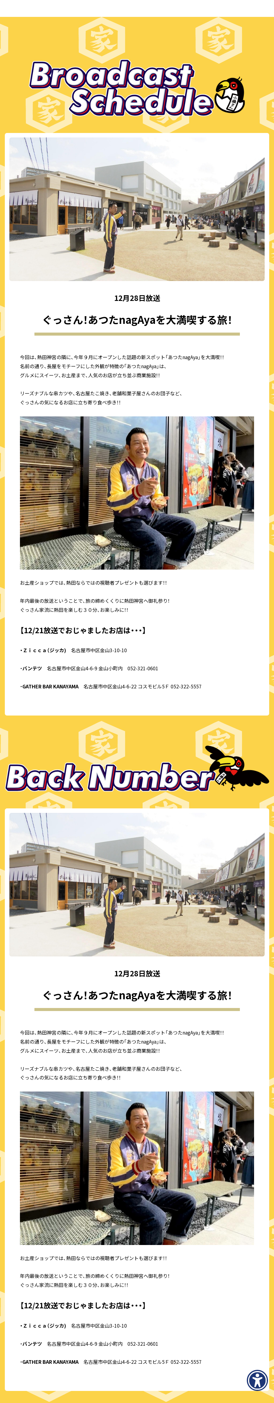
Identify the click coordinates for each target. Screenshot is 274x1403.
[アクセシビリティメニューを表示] (257, 1380)
